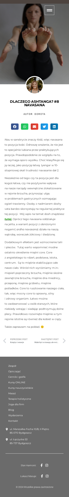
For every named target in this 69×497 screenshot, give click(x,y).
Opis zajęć (14, 371)
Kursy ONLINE (16, 382)
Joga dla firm (16, 404)
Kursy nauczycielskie (20, 387)
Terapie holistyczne (19, 398)
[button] (49, 10)
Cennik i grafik (17, 376)
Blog (11, 409)
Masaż (12, 393)
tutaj (8, 219)
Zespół (12, 365)
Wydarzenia (15, 415)
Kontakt (13, 420)
